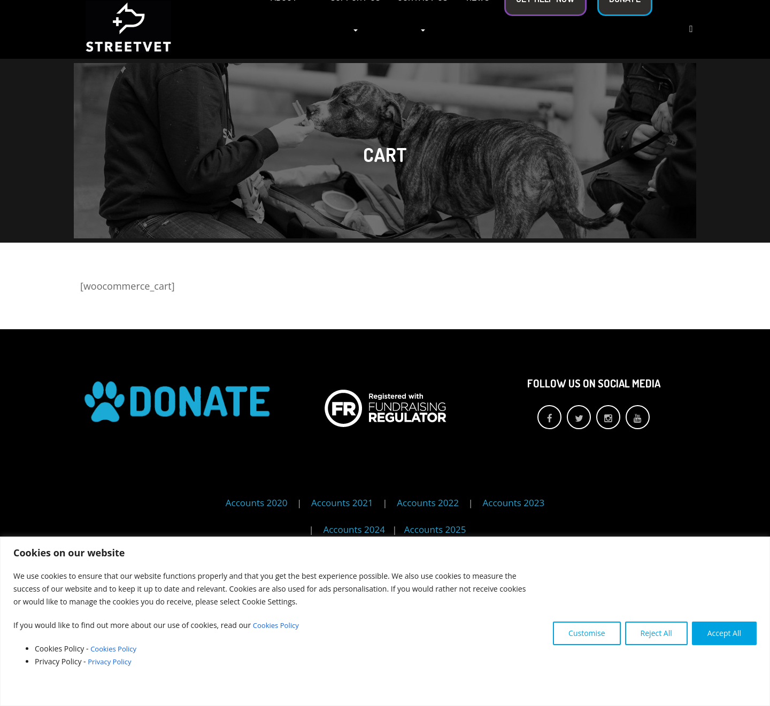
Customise (586, 633)
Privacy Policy (112, 661)
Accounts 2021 (342, 502)
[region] (385, 621)
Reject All (656, 633)
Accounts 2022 (428, 502)
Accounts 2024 (355, 529)
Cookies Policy (277, 625)
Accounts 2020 (257, 502)
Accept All (724, 633)
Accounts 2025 (435, 529)
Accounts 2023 (514, 502)
